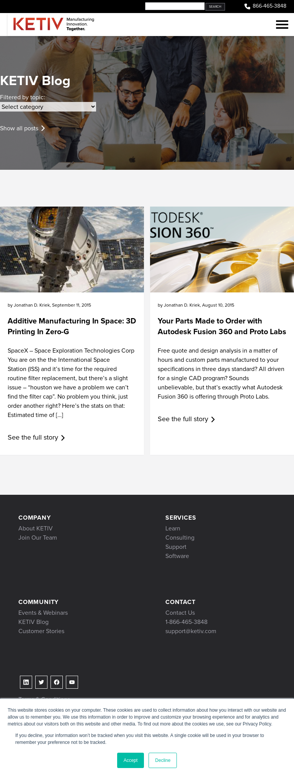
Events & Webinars (43, 612)
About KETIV (35, 528)
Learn (172, 528)
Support (175, 546)
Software (177, 555)
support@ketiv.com (190, 631)
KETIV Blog (33, 621)
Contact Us (180, 612)
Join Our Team (37, 537)
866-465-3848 (264, 6)
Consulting (179, 537)
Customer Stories (41, 631)
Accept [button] (131, 760)
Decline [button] (162, 760)
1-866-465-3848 (186, 621)
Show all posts (19, 128)
